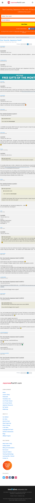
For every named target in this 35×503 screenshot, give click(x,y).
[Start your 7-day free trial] (7, 465)
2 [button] (24, 44)
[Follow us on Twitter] (4, 477)
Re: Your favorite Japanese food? (9, 258)
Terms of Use (17, 31)
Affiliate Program (7, 435)
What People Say (7, 423)
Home (4, 392)
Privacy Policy (22, 31)
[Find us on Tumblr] (13, 477)
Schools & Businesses (8, 431)
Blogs (4, 433)
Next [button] (31, 44)
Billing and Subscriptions (8, 447)
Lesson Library (6, 394)
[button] (32, 2)
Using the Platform (7, 452)
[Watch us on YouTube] (7, 477)
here (6, 166)
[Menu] (2, 2)
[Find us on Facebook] (10, 477)
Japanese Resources (8, 405)
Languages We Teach (8, 429)
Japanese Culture (11, 37)
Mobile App (5, 409)
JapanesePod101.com (20, 493)
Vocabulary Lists (7, 398)
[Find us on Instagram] (16, 477)
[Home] (16, 3)
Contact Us (5, 458)
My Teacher (5, 407)
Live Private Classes (7, 401)
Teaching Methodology (8, 454)
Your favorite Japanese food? (11, 40)
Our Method (5, 417)
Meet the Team (6, 421)
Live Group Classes (7, 403)
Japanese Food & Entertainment (22, 37)
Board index (4, 37)
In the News (5, 427)
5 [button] (29, 44)
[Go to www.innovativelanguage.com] (17, 489)
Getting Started (6, 445)
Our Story (5, 419)
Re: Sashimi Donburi (6, 113)
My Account (5, 449)
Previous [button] (21, 44)
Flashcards (5, 396)
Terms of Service (18, 500)
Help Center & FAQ (7, 443)
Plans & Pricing (6, 425)
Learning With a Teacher (8, 456)
